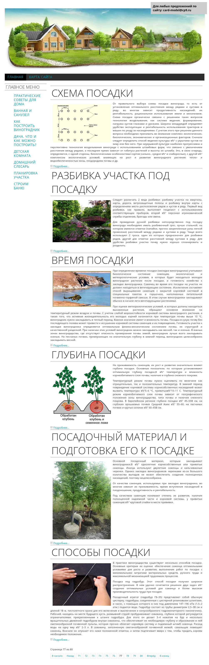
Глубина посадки (99, 354)
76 (113, 655)
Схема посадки (92, 93)
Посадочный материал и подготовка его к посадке (123, 443)
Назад (70, 655)
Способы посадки (101, 552)
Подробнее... (61, 166)
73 (93, 655)
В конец (164, 655)
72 (86, 655)
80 (141, 655)
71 (79, 655)
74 (100, 655)
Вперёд (151, 655)
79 (134, 655)
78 (127, 655)
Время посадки (93, 260)
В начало (57, 655)
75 (106, 655)
